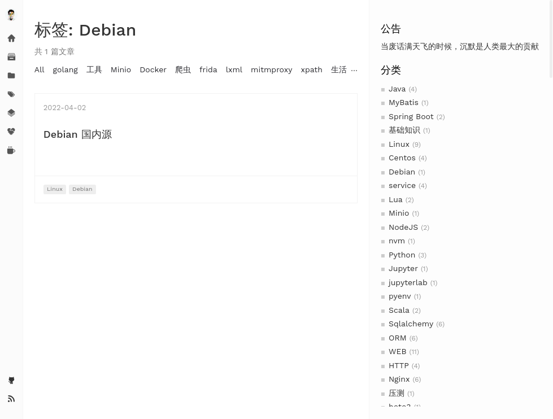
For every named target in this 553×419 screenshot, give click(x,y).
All (39, 69)
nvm (397, 240)
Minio (399, 212)
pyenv (400, 295)
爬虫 (183, 69)
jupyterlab (408, 282)
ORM (398, 337)
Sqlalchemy (411, 323)
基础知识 (404, 129)
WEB (398, 351)
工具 (94, 69)
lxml (234, 69)
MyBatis (404, 102)
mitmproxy (271, 69)
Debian (402, 171)
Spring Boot (411, 116)
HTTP (399, 365)
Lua (396, 199)
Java (397, 88)
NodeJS (403, 227)
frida (208, 69)
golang (65, 69)
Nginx (399, 378)
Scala (399, 310)
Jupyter (403, 268)
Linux (399, 144)
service (402, 185)
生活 (339, 69)
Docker (153, 69)
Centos (402, 157)
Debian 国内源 (77, 134)
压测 (396, 393)
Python (402, 254)
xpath (311, 69)
